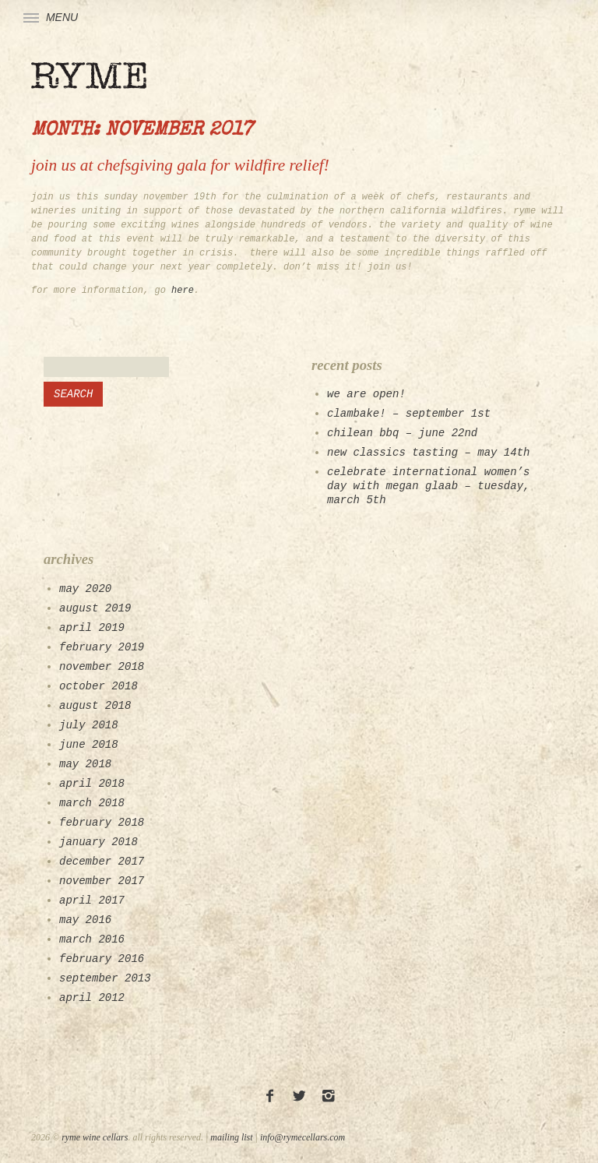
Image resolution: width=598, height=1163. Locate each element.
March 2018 (92, 803)
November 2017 (101, 881)
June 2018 (88, 744)
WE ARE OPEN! (366, 394)
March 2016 (92, 939)
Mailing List (231, 1137)
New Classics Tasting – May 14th (428, 452)
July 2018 (88, 725)
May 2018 (85, 764)
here (182, 290)
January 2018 (98, 842)
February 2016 (101, 959)
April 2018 (92, 783)
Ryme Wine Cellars (95, 1137)
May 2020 (85, 589)
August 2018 (95, 706)
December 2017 (101, 861)
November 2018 (101, 667)
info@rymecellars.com (302, 1137)
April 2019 (92, 628)
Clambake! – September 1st (409, 413)
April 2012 (92, 998)
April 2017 (92, 900)
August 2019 (95, 608)
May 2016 (85, 920)
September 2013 (105, 978)
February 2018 (101, 822)
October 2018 (98, 686)
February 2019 (101, 647)
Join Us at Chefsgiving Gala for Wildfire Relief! (180, 165)
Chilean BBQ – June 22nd (402, 433)
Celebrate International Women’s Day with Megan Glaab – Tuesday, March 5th (428, 486)
